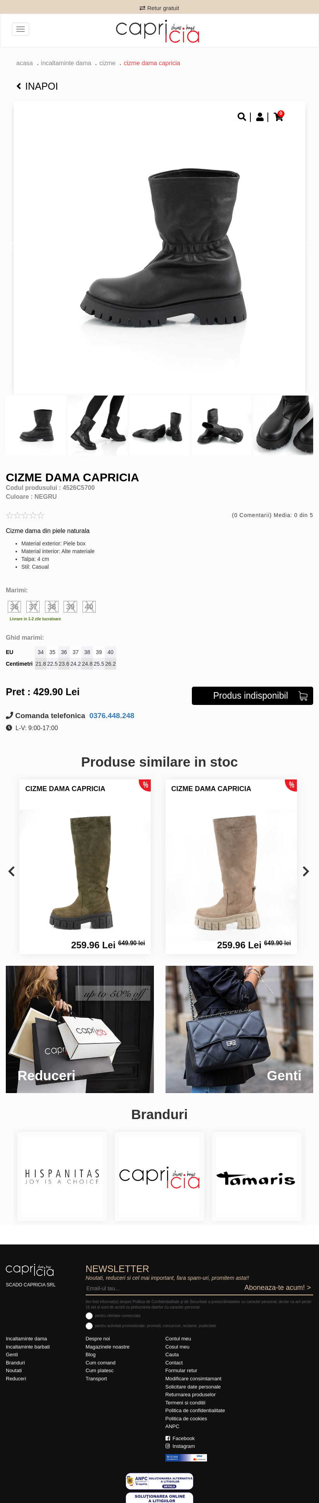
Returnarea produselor (191, 1394)
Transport (96, 1379)
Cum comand (101, 1363)
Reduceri (16, 1379)
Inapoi (37, 86)
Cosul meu (178, 1347)
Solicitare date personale (193, 1387)
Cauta (172, 1354)
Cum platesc (100, 1370)
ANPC (172, 1426)
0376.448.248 (110, 716)
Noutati (14, 1370)
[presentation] (11, 872)
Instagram (180, 1446)
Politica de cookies (186, 1418)
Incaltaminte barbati (28, 1347)
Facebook (180, 1438)
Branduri (15, 1363)
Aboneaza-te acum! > (277, 1287)
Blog (91, 1354)
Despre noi (98, 1339)
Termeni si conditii (185, 1403)
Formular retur (181, 1370)
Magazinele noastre (107, 1347)
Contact (174, 1363)
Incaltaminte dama (66, 63)
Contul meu (178, 1339)
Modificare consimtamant (194, 1379)
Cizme (107, 63)
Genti (12, 1354)
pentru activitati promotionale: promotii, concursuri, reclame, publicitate (155, 1326)
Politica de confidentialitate (195, 1410)
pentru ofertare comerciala (118, 1316)
